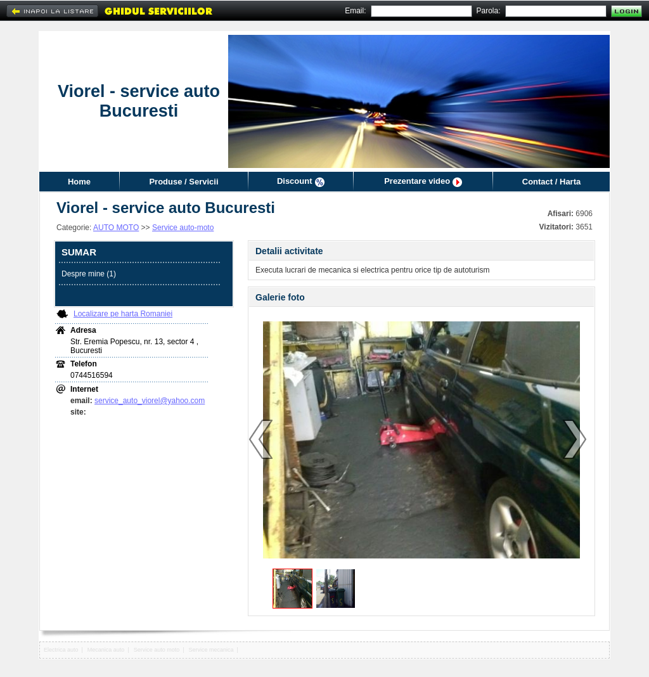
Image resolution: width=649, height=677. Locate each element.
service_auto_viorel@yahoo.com (149, 400)
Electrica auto (61, 650)
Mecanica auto (106, 650)
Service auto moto (157, 650)
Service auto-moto (183, 227)
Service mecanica (211, 650)
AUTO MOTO (116, 227)
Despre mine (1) (88, 273)
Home (79, 181)
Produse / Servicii (183, 181)
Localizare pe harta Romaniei (123, 313)
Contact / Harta (551, 181)
